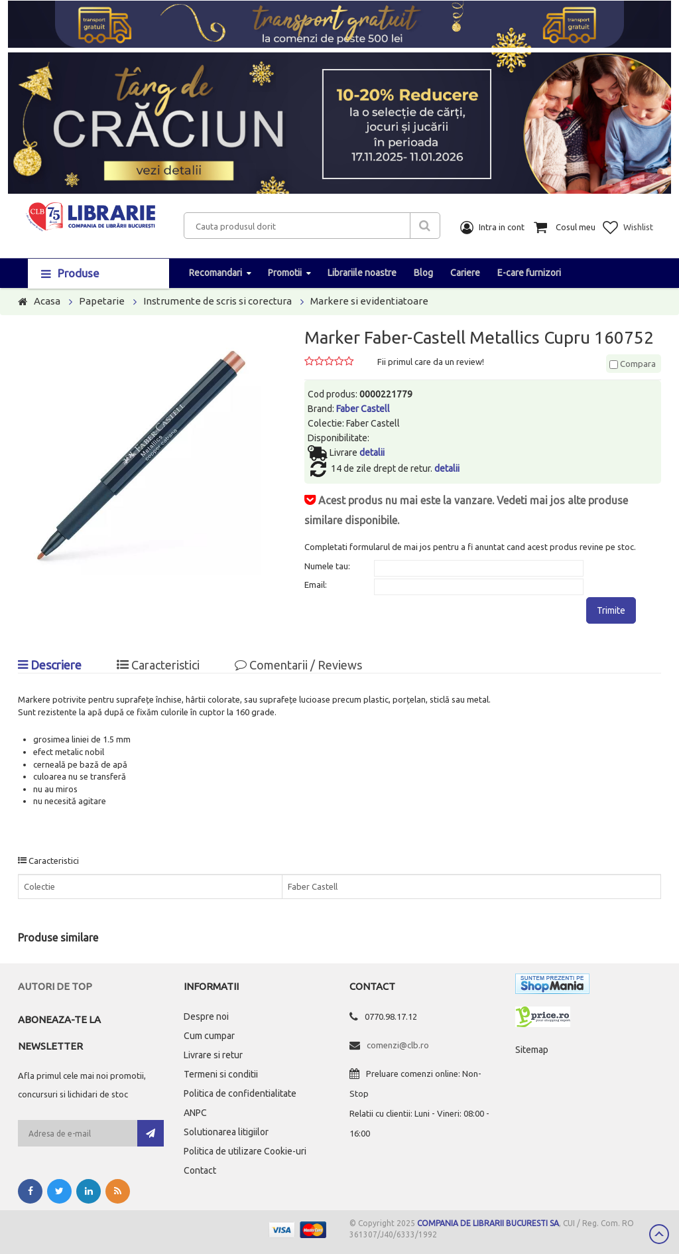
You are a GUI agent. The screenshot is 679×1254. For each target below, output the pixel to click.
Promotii (285, 272)
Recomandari (215, 272)
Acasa (47, 301)
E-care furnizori (529, 272)
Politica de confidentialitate (240, 1093)
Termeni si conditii (221, 1074)
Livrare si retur (213, 1055)
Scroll (659, 1234)
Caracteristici (158, 665)
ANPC (195, 1112)
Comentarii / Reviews (298, 665)
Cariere (465, 272)
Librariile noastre (362, 272)
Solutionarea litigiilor (226, 1132)
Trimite (611, 610)
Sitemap (531, 1049)
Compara (632, 363)
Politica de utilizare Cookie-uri (245, 1151)
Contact (200, 1170)
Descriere (50, 665)
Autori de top (55, 986)
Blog (423, 272)
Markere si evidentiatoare (369, 301)
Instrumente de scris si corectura (217, 301)
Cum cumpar (209, 1035)
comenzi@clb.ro (398, 1045)
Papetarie (102, 301)
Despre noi (206, 1016)
